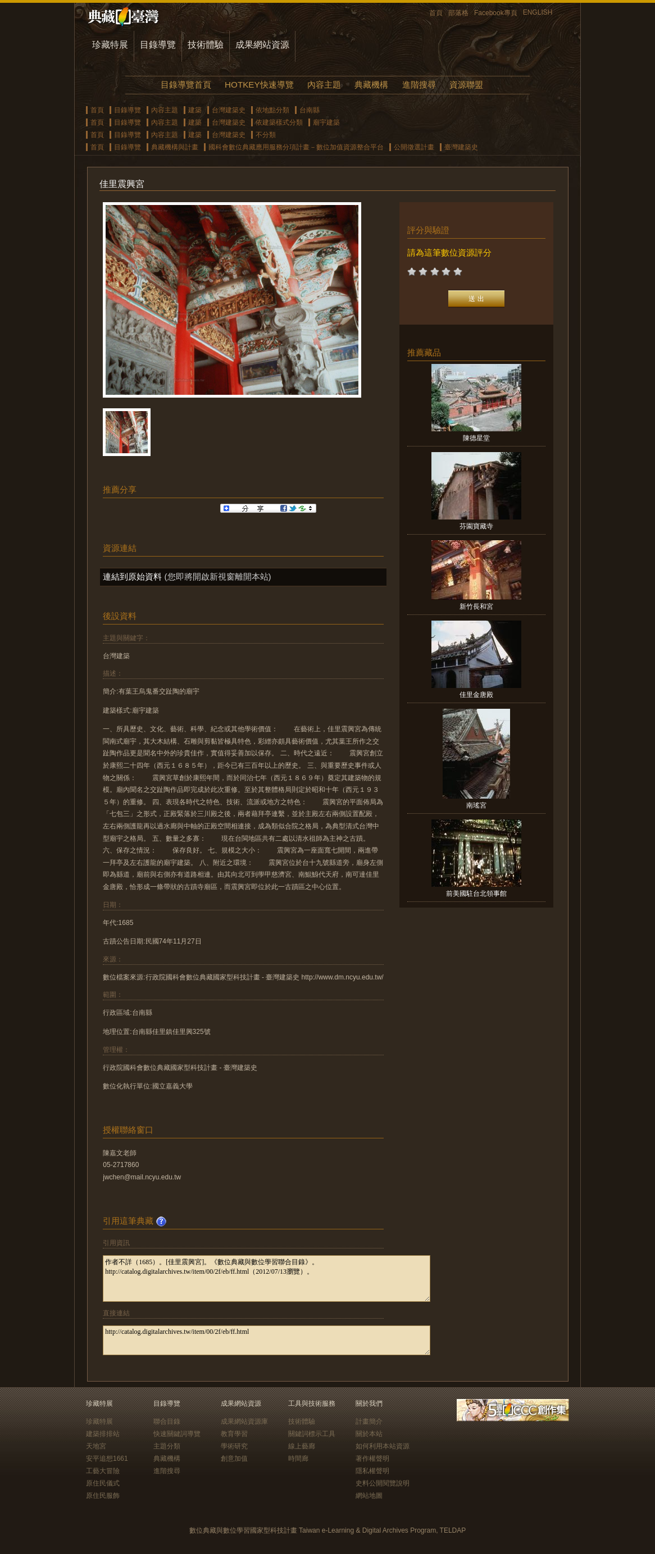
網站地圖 (369, 1496)
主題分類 (166, 1446)
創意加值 (234, 1458)
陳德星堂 (476, 438)
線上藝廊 (301, 1446)
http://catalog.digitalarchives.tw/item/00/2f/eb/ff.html (266, 1340)
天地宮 (96, 1446)
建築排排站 (103, 1434)
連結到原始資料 (132, 576)
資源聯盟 (466, 84)
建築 (195, 110)
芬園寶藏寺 (476, 526)
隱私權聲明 (372, 1471)
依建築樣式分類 (279, 122)
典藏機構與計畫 (174, 147)
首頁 (436, 13)
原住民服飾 (103, 1496)
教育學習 (234, 1434)
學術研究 (234, 1446)
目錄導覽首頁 (186, 84)
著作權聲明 (372, 1458)
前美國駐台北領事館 (476, 893)
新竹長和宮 (476, 606)
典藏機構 (371, 84)
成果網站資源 (262, 44)
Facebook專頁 (495, 13)
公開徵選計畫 (414, 147)
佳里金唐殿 (476, 695)
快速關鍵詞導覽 (177, 1434)
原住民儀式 (103, 1483)
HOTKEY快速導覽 (259, 84)
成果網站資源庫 (244, 1421)
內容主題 (324, 84)
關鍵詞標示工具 (311, 1434)
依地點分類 (272, 110)
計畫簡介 (369, 1421)
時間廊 (298, 1458)
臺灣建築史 (461, 147)
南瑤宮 (476, 805)
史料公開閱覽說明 (383, 1483)
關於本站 (369, 1434)
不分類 (266, 135)
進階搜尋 (419, 84)
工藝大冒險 (103, 1471)
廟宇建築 (326, 122)
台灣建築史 (228, 110)
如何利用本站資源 (383, 1446)
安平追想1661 (107, 1458)
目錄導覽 (158, 44)
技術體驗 (206, 44)
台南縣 (309, 110)
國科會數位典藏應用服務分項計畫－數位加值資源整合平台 (296, 147)
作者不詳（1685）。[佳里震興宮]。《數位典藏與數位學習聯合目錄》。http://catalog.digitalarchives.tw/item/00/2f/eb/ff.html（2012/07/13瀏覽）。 (266, 1278)
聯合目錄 (166, 1421)
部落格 (458, 13)
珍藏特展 (110, 44)
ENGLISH (538, 12)
